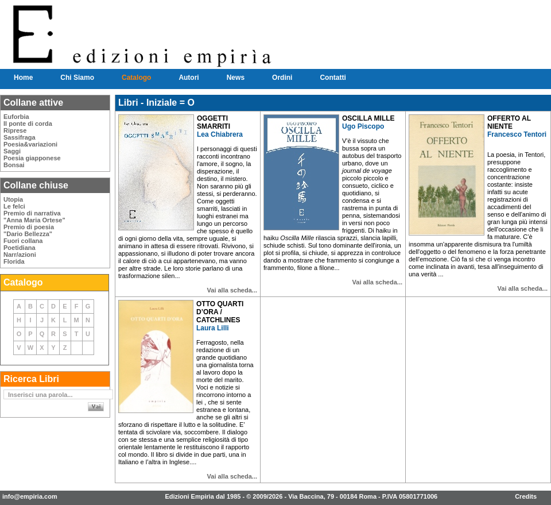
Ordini (282, 78)
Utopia (13, 199)
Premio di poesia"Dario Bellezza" (28, 230)
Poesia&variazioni (30, 144)
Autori (189, 78)
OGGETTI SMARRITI (213, 122)
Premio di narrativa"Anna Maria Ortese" (34, 216)
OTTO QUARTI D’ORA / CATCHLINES (219, 312)
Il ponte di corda (27, 123)
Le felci (14, 206)
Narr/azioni (19, 254)
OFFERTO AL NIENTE (509, 122)
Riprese (14, 130)
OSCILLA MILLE (368, 118)
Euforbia (16, 116)
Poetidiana (19, 247)
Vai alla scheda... (232, 290)
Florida (14, 261)
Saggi (12, 151)
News (236, 78)
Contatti (333, 78)
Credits (526, 496)
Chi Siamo (77, 78)
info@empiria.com (29, 496)
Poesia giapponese (32, 158)
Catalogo (136, 78)
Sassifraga (19, 137)
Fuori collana (22, 240)
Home (23, 78)
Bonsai (14, 164)
